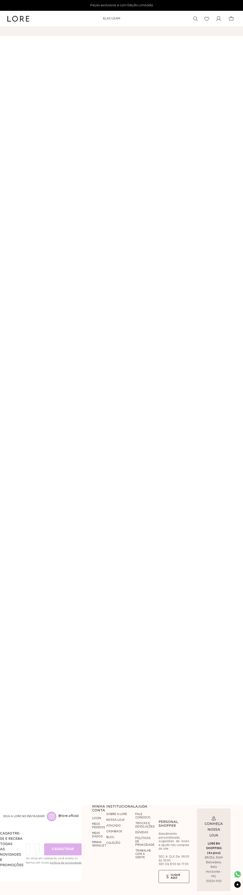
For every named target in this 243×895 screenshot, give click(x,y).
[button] (195, 18)
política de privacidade (66, 862)
